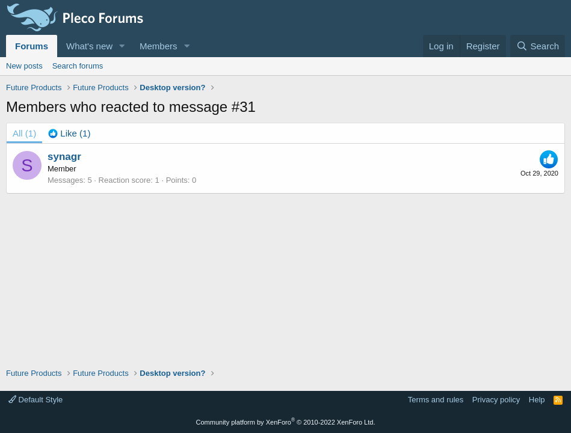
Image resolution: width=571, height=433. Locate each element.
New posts (24, 65)
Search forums (77, 65)
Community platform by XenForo (285, 422)
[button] (122, 46)
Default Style (35, 399)
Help (537, 399)
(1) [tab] (24, 133)
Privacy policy (496, 399)
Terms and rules (435, 399)
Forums (31, 46)
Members (158, 46)
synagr (64, 156)
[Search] (537, 46)
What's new (89, 46)
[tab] (69, 133)
